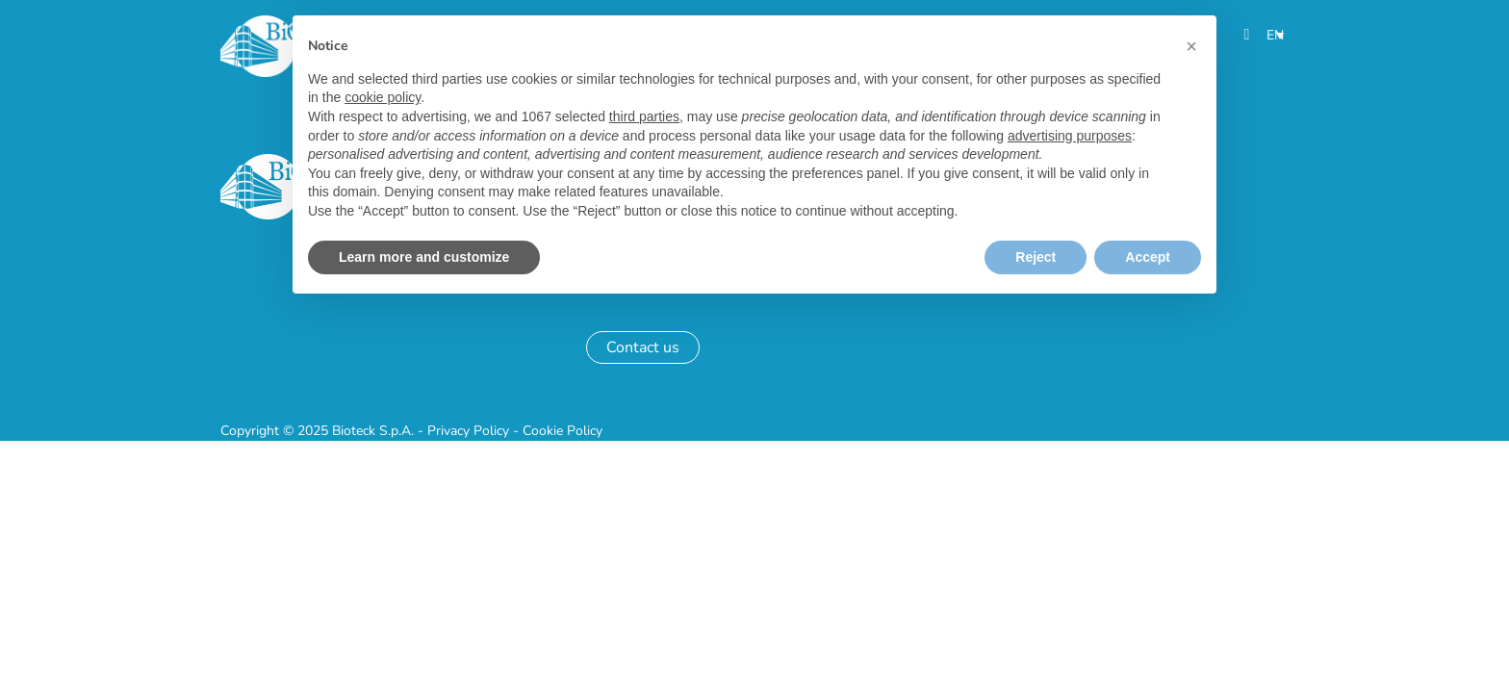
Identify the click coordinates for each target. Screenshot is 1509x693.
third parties (644, 116)
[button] (1191, 46)
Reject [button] (1035, 257)
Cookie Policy (562, 431)
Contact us (642, 347)
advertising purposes (1070, 135)
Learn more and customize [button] (424, 257)
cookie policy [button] (383, 97)
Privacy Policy (468, 431)
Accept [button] (1147, 257)
